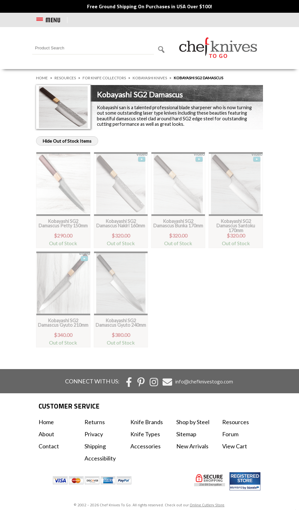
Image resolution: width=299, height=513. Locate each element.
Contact (49, 446)
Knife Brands (146, 421)
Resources (65, 77)
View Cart (234, 446)
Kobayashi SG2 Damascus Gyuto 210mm (63, 323)
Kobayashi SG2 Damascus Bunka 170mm (178, 223)
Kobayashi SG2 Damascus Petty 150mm (63, 223)
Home (42, 77)
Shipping (95, 446)
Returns (94, 421)
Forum (230, 434)
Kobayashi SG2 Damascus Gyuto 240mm (121, 323)
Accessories (145, 446)
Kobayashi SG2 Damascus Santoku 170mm (235, 225)
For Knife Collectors (104, 77)
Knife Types (145, 434)
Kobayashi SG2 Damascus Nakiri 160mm (120, 223)
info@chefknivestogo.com (204, 381)
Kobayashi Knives (150, 77)
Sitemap (186, 434)
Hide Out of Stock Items (67, 141)
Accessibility (100, 458)
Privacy (93, 434)
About (46, 434)
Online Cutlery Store (207, 505)
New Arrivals (192, 446)
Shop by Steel (192, 421)
